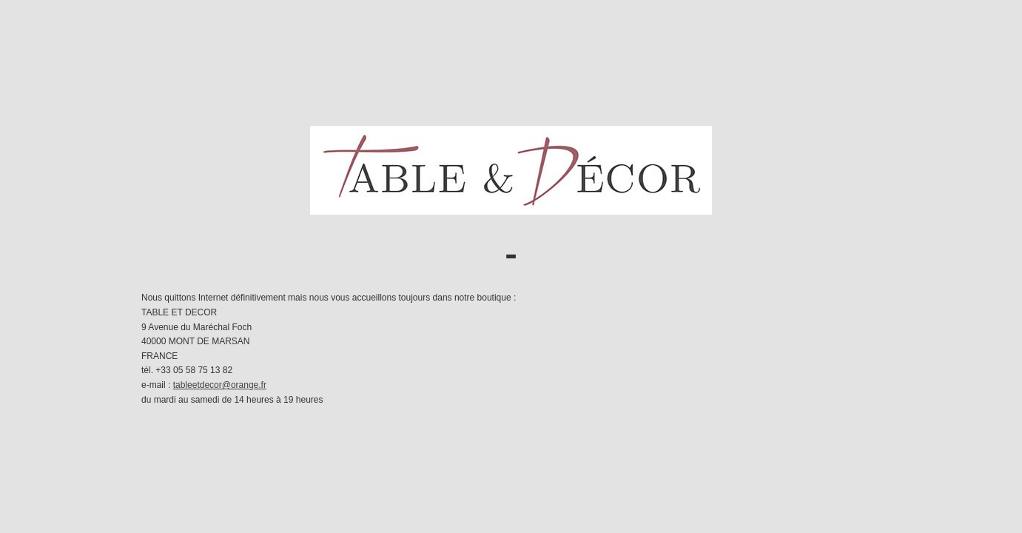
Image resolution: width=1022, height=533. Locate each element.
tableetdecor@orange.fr (219, 385)
